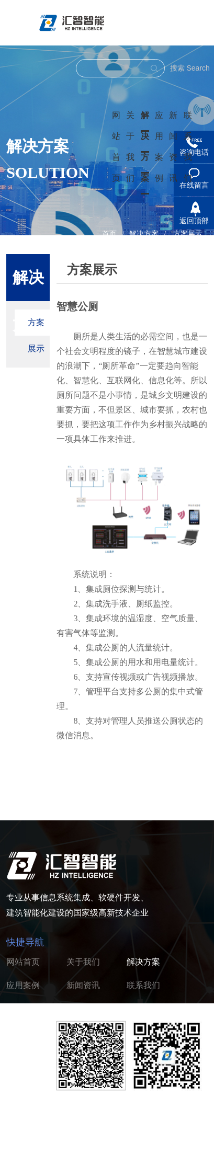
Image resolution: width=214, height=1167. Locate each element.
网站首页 (23, 961)
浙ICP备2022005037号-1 (149, 1151)
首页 (109, 234)
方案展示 (187, 234)
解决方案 (145, 146)
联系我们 (143, 985)
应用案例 (23, 985)
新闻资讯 (83, 985)
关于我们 (83, 961)
